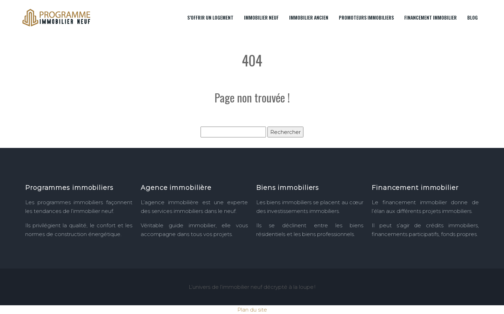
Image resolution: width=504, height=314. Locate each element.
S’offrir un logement (210, 17)
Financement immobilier (430, 17)
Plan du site (252, 309)
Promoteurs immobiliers (366, 17)
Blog (472, 17)
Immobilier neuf (261, 17)
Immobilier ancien (308, 17)
